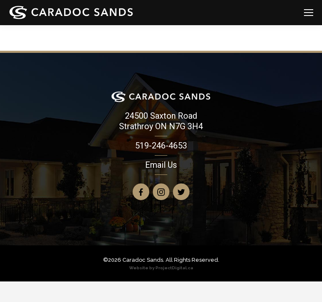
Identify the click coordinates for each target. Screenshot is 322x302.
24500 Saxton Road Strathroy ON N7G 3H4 (161, 121)
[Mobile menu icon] (309, 13)
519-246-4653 (161, 146)
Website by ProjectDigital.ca (161, 268)
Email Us (161, 165)
